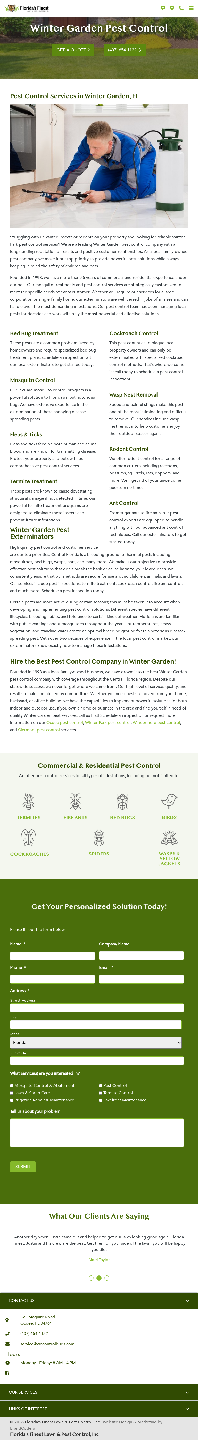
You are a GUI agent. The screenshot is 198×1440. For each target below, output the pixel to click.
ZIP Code (18, 1053)
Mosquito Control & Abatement (44, 1085)
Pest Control (115, 1085)
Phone (18, 968)
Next (181, 1241)
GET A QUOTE (71, 50)
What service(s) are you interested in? (45, 1073)
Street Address (23, 1000)
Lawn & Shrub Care (32, 1093)
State (14, 1034)
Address (19, 991)
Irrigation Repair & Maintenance (44, 1100)
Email (106, 968)
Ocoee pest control (64, 723)
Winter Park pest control (108, 723)
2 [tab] (99, 1278)
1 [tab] (91, 1278)
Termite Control (118, 1093)
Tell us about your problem (35, 1111)
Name (17, 944)
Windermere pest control (156, 723)
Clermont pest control (39, 730)
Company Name (114, 944)
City (13, 1017)
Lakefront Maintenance (124, 1100)
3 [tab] (107, 1278)
